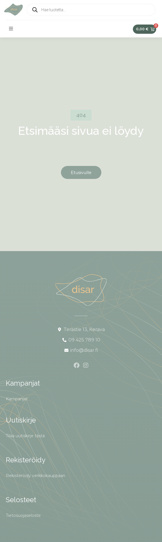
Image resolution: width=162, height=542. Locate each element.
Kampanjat (17, 398)
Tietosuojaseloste (23, 515)
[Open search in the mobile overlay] (91, 10)
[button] (11, 28)
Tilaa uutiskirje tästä (25, 435)
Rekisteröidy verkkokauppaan (35, 475)
